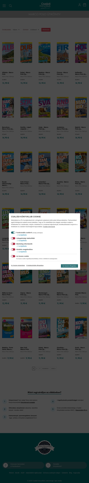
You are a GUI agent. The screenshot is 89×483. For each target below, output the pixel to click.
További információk (49, 226)
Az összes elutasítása (18, 265)
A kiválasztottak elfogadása (34, 265)
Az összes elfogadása (69, 266)
